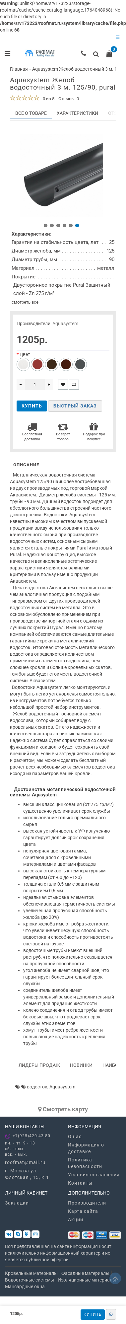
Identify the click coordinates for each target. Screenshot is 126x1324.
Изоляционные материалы (87, 1282)
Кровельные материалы (31, 1275)
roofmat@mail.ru (25, 1164)
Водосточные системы (29, 1282)
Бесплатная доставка (32, 433)
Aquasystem (65, 325)
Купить (93, 1314)
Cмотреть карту (63, 1110)
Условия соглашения (94, 1176)
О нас (75, 1138)
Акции (75, 1221)
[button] (45, 227)
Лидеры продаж (39, 1066)
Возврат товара (63, 433)
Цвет (25, 356)
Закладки (17, 1204)
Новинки (81, 1066)
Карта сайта (83, 1212)
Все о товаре (31, 113)
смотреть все (25, 303)
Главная (19, 69)
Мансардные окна (25, 1288)
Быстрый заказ (75, 407)
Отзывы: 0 (68, 98)
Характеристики (77, 113)
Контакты (80, 1184)
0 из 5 (47, 98)
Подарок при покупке (94, 433)
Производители (87, 1204)
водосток (37, 1088)
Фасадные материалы (85, 1275)
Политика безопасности (85, 1165)
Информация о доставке (86, 1150)
